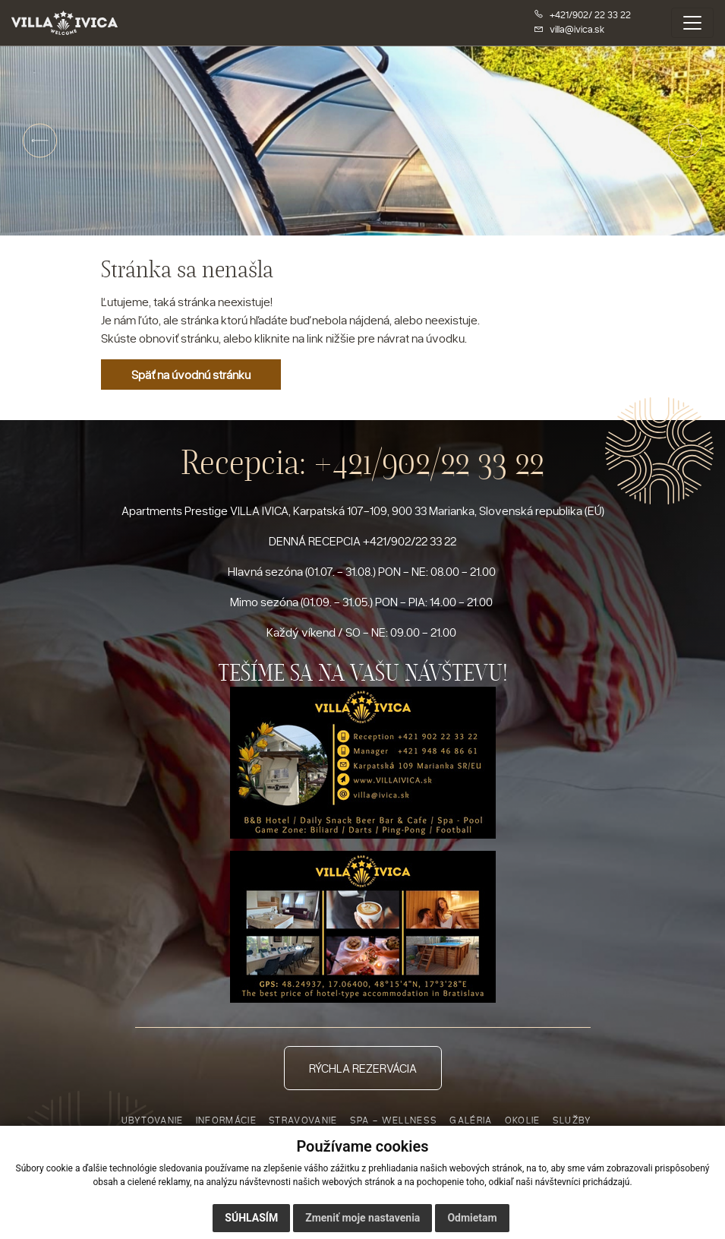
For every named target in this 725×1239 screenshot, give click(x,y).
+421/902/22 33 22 (429, 462)
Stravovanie (303, 1120)
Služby (572, 1120)
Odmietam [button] (471, 1219)
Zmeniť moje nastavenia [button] (362, 1219)
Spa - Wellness (394, 1120)
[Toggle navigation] (692, 23)
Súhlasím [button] (251, 1219)
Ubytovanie (152, 1120)
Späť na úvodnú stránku (191, 374)
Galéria (470, 1120)
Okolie (523, 1120)
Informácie (226, 1120)
